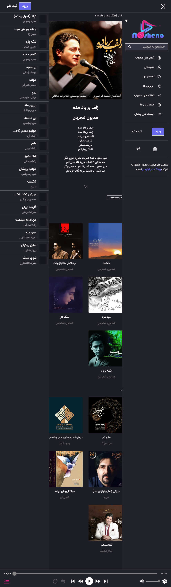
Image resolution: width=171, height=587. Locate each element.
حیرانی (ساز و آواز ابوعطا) (106, 491)
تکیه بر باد (106, 371)
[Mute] (142, 581)
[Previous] (72, 581)
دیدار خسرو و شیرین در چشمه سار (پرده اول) (58, 437)
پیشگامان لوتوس (151, 169)
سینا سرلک (106, 443)
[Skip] (105, 581)
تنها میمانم (106, 545)
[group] (85, 578)
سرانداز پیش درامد (65, 491)
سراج (106, 497)
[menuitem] (146, 58)
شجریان (64, 497)
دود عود (106, 317)
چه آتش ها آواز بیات (65, 263)
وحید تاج (65, 443)
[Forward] (97, 581)
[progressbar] (85, 574)
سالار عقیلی (106, 551)
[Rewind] (80, 581)
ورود (25, 6)
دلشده (106, 263)
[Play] (89, 581)
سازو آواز (106, 437)
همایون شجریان (106, 269)
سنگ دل (64, 317)
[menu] (146, 131)
